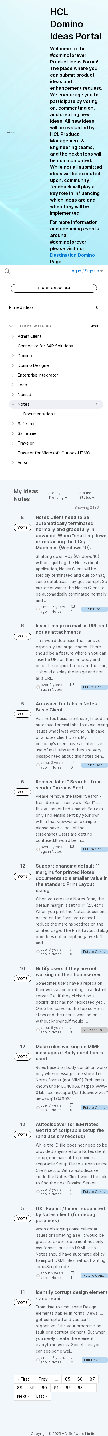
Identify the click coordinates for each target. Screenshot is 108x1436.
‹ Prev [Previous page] (42, 1379)
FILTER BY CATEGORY (30, 326)
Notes (56, 611)
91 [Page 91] (56, 1387)
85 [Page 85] (67, 1379)
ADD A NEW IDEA (54, 288)
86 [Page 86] (80, 1379)
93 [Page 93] (80, 1387)
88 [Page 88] (19, 1387)
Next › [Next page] (23, 1396)
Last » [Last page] (42, 1396)
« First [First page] (23, 1379)
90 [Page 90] (44, 1387)
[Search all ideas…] (34, 271)
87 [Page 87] (92, 1379)
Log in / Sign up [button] (86, 270)
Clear (94, 326)
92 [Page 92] (68, 1387)
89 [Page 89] (32, 1387)
